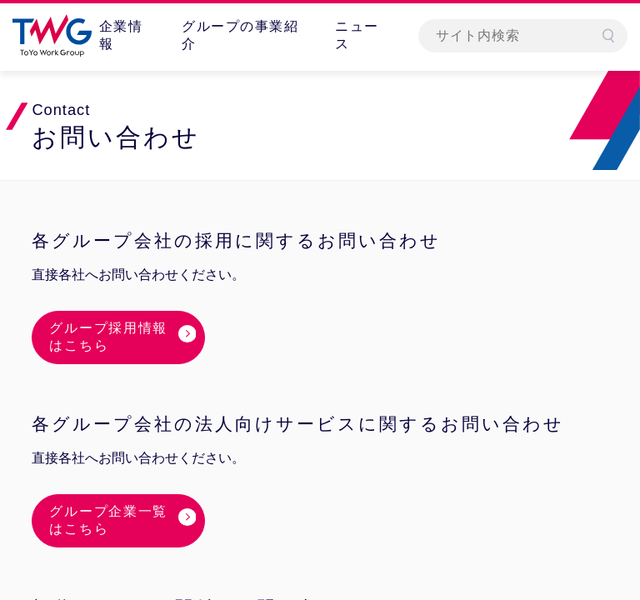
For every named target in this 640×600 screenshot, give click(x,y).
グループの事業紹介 (240, 35)
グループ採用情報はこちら (108, 336)
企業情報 (121, 35)
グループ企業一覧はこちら (108, 520)
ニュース (357, 35)
